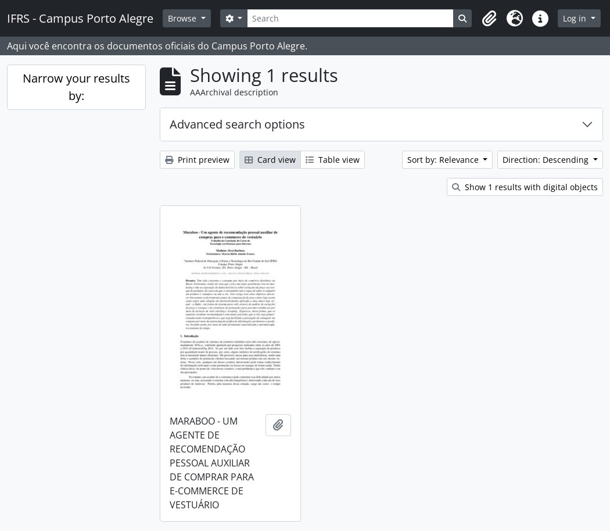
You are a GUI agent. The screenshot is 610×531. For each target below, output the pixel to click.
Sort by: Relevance (444, 159)
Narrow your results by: (76, 87)
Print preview (197, 159)
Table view (333, 159)
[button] (489, 18)
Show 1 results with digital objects (525, 187)
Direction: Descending (547, 159)
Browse (183, 18)
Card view (270, 159)
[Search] (350, 18)
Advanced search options (237, 124)
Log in (576, 18)
